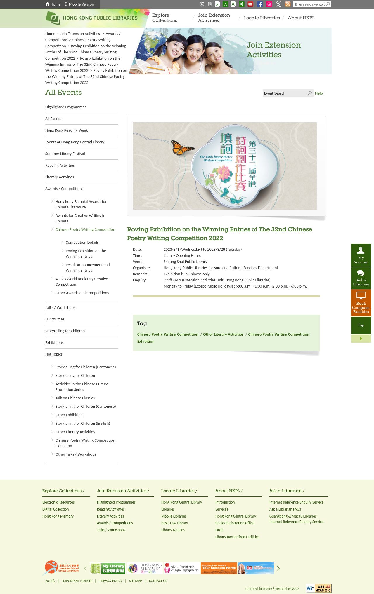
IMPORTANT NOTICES (77, 581)
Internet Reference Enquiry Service (296, 502)
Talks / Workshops (60, 307)
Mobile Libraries (173, 516)
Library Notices (173, 529)
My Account (361, 260)
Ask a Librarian (361, 282)
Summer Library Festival (65, 153)
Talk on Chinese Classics (75, 398)
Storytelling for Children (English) (83, 423)
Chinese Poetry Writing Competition (85, 229)
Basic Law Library (174, 522)
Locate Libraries (262, 18)
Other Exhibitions (70, 414)
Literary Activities (59, 177)
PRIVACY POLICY (111, 581)
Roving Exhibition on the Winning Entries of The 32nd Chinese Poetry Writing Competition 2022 (85, 52)
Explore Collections (164, 18)
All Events (53, 118)
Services (221, 509)
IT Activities (54, 319)
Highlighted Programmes (65, 106)
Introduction (225, 502)
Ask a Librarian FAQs (285, 509)
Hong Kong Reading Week (66, 130)
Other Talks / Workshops (76, 454)
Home (55, 4)
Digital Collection (55, 509)
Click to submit (310, 93)
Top (361, 325)
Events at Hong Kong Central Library (74, 142)
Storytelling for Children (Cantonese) (86, 367)
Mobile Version (81, 4)
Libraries (168, 509)
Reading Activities (60, 165)
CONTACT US (158, 581)
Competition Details (82, 242)
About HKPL (301, 18)
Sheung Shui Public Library (185, 261)
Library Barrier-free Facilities (237, 536)
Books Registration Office (234, 522)
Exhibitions (54, 342)
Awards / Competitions (64, 188)
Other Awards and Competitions (82, 292)
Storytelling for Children (65, 330)
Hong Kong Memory (58, 516)
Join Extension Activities (214, 18)
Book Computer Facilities (361, 308)
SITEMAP (135, 581)
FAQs (219, 529)
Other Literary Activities (75, 431)
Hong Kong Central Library (181, 502)
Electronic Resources (58, 502)
